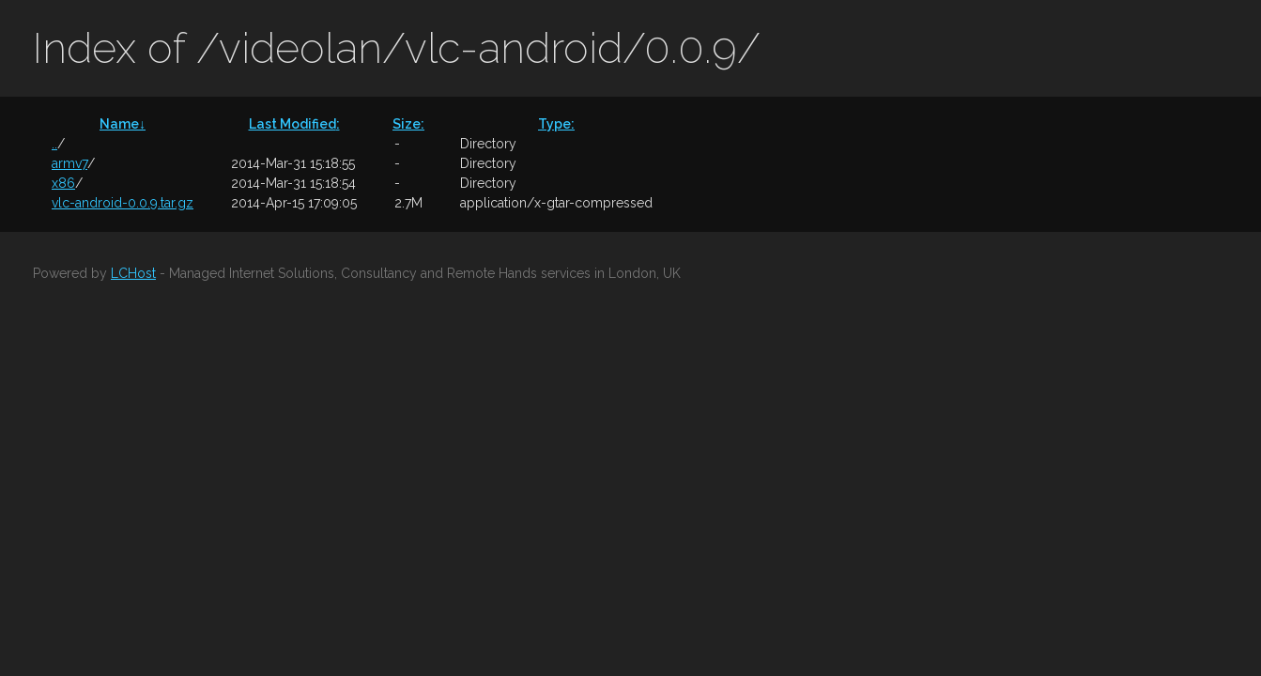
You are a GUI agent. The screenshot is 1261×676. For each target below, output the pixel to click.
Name (123, 123)
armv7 (69, 163)
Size (408, 123)
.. (54, 143)
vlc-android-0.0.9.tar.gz (122, 202)
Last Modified (294, 123)
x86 (63, 183)
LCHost (133, 273)
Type (556, 123)
